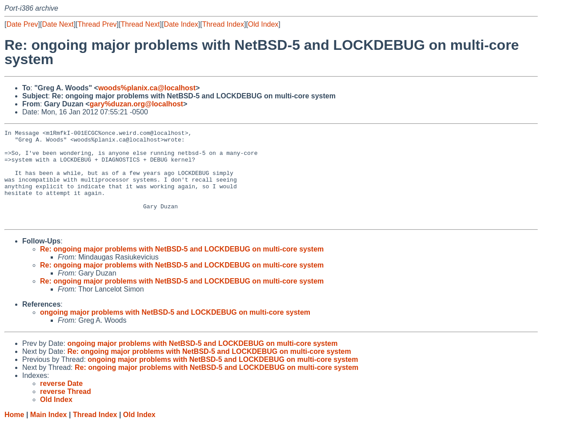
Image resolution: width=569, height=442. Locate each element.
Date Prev (22, 24)
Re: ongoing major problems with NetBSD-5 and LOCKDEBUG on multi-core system (182, 268)
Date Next (57, 24)
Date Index (181, 24)
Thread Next (140, 24)
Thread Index (223, 24)
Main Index (48, 433)
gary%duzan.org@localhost (136, 104)
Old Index (263, 24)
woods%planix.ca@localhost (147, 88)
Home (14, 433)
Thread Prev (97, 24)
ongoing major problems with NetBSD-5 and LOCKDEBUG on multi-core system (175, 331)
